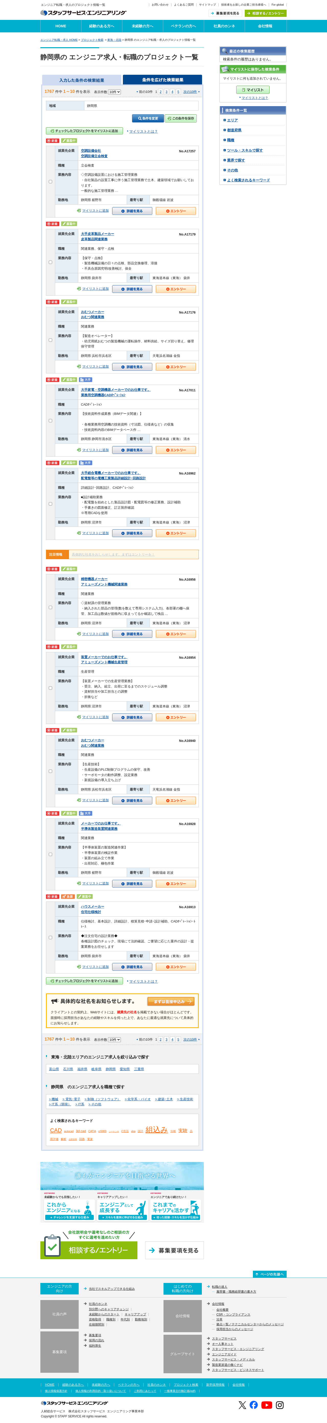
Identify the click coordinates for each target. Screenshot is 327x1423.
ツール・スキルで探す (245, 150)
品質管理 (73, 1139)
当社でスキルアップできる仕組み (112, 1289)
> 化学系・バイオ (138, 1099)
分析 (173, 1131)
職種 (230, 140)
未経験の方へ (142, 26)
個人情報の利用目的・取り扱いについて (100, 1391)
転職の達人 (219, 1287)
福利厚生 (95, 1345)
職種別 (110, 1319)
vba (133, 1131)
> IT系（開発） (60, 1104)
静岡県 (111, 1069)
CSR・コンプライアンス (233, 1314)
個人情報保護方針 (56, 1391)
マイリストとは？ (255, 98)
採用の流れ (96, 1340)
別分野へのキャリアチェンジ (109, 1309)
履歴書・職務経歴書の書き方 (236, 1291)
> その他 (95, 1104)
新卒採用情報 (215, 1384)
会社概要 (222, 1310)
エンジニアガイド (224, 1354)
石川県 (68, 1069)
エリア (232, 120)
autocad (69, 1131)
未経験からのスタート (104, 1314)
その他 (232, 170)
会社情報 (265, 26)
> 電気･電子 (71, 1099)
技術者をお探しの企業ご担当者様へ (243, 4)
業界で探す (236, 160)
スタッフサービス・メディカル (233, 1359)
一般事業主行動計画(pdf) (179, 1391)
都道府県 (234, 130)
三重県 (139, 1069)
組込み (157, 1130)
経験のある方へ (101, 26)
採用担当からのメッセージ (234, 1329)
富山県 (54, 1069)
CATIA (92, 1131)
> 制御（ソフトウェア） (103, 1099)
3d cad (81, 1131)
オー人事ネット (222, 1344)
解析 (63, 1139)
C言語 (125, 1131)
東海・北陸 (114, 39)
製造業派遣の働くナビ (227, 1365)
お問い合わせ (160, 4)
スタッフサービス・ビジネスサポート (238, 1370)
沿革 (219, 1319)
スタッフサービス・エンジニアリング (238, 1349)
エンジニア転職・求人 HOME (59, 39)
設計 (140, 1131)
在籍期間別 (96, 1324)
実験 (183, 1130)
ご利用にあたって (145, 1391)
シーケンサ (114, 1131)
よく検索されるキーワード (248, 180)
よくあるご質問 (184, 4)
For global (278, 4)
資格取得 (95, 1319)
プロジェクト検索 (92, 39)
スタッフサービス (224, 1338)
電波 (90, 1139)
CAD (56, 1130)
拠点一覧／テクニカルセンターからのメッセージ (250, 1324)
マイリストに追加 (95, 211)
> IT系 (79, 1104)
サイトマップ (207, 4)
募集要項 (95, 1335)
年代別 (125, 1319)
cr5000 (102, 1131)
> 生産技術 (185, 1099)
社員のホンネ (224, 26)
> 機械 (54, 1099)
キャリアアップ (135, 1314)
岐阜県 (96, 1069)
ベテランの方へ (183, 26)
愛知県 (125, 1069)
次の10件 (190, 92)
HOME (60, 26)
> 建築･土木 (164, 1099)
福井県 (82, 1069)
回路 (82, 1139)
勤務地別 (141, 1319)
